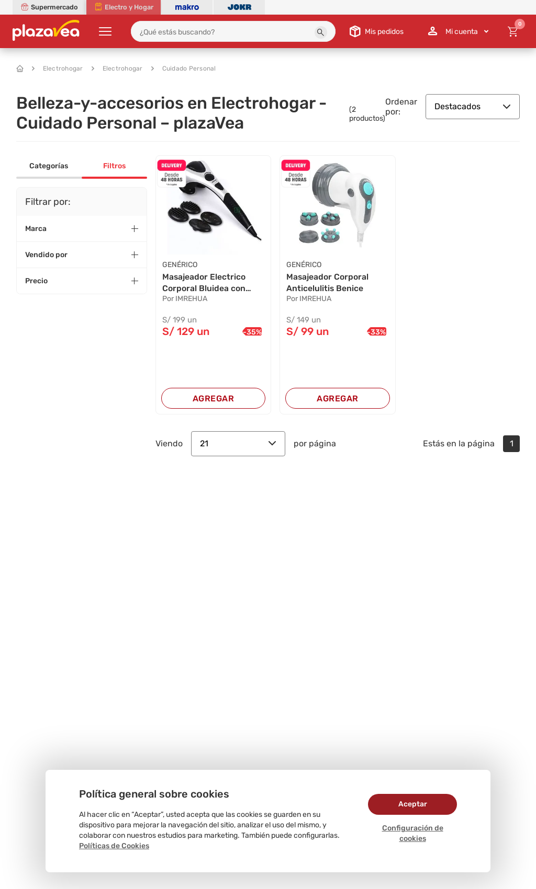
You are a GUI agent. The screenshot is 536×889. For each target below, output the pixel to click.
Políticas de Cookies (114, 845)
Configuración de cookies (412, 833)
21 (238, 443)
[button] (321, 32)
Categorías (48, 165)
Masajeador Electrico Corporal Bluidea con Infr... (204, 283)
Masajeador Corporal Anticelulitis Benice (327, 282)
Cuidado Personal (183, 68)
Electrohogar (57, 68)
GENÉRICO (179, 264)
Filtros (114, 165)
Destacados (472, 106)
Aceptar (412, 804)
